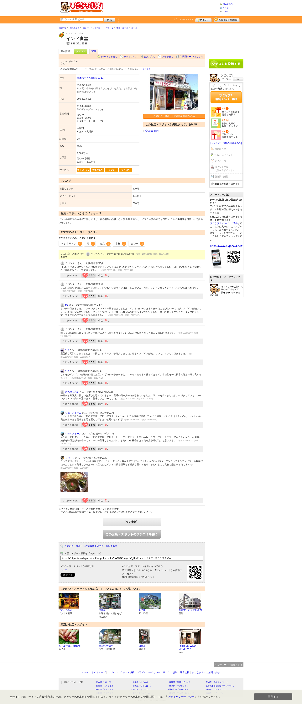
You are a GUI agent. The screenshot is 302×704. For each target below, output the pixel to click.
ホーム (226, 11)
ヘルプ (226, 8)
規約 (175, 672)
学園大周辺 (152, 130)
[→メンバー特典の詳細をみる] (226, 143)
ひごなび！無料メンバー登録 (226, 97)
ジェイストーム (73, 412)
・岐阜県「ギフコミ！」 (178, 686)
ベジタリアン (71, 244)
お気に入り (149, 56)
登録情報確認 (221, 176)
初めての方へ (228, 4)
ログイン (203, 19)
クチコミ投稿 (127, 672)
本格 (120, 244)
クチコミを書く (109, 56)
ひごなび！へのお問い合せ (206, 672)
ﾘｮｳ (67, 350)
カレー (137, 244)
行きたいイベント (224, 155)
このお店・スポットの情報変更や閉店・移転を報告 (90, 546)
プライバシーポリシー (148, 672)
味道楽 (102, 610)
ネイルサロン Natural (70, 646)
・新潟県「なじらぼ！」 (141, 686)
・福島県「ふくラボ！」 (104, 686)
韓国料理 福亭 (106, 646)
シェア (63, 570)
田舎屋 (142, 646)
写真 (93, 51)
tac (66, 305)
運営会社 (184, 672)
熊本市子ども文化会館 (190, 610)
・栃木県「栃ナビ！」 (103, 682)
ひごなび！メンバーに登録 (224, 223)
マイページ (220, 161)
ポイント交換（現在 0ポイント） (225, 169)
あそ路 (142, 610)
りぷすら (70, 457)
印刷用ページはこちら (191, 56)
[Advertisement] (161, 7)
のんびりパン (72, 391)
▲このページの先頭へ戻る (228, 664)
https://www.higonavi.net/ (226, 246)
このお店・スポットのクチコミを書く (132, 534)
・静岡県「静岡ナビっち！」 (179, 682)
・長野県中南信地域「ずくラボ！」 (219, 686)
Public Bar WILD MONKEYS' (187, 648)
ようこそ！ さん (184, 19)
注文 (105, 244)
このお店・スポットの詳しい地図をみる (174, 116)
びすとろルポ (65, 610)
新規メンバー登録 (227, 19)
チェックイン (131, 56)
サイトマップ (99, 672)
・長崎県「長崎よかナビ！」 (216, 682)
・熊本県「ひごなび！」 (141, 682)
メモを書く (168, 56)
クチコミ (80, 51)
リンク (166, 672)
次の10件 (131, 521)
